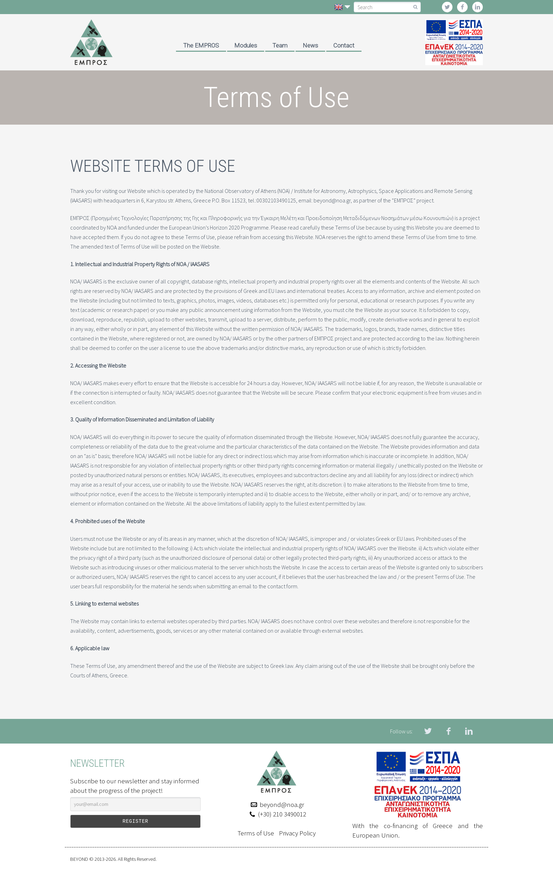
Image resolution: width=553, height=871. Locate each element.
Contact (343, 45)
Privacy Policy (297, 833)
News (310, 45)
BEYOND (79, 859)
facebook (462, 7)
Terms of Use (256, 833)
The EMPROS (201, 45)
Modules (245, 45)
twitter (447, 7)
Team (279, 45)
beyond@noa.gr (282, 804)
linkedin (477, 7)
